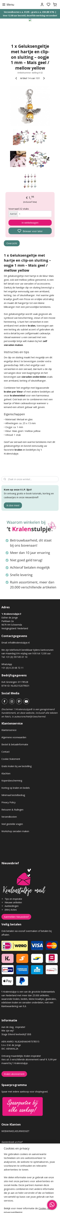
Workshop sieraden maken (15, 831)
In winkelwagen (30, 222)
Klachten (5, 773)
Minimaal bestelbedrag (13, 795)
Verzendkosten (9, 816)
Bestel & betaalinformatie (14, 744)
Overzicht (11, 243)
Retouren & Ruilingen (12, 809)
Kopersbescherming (11, 780)
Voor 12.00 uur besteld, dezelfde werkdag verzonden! (30, 15)
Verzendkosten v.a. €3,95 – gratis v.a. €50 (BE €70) (29, 12)
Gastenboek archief (11, 1141)
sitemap (41, 1207)
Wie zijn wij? (7, 1030)
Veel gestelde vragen (12, 824)
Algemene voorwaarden (13, 737)
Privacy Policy (8, 802)
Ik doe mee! (12, 505)
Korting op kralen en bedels (15, 787)
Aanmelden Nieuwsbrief (16, 916)
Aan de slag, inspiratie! (13, 1027)
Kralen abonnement (14, 1073)
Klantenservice (8, 730)
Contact (5, 751)
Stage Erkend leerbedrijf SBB (16, 1034)
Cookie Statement (10, 758)
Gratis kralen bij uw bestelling (16, 766)
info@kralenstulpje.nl (19, 642)
